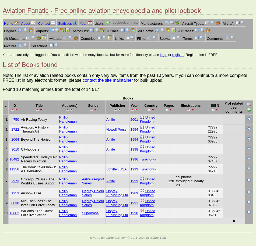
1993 (134, 169)
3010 (15, 149)
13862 (14, 213)
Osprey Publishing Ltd (117, 193)
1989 (134, 193)
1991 (134, 203)
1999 (134, 181)
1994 (134, 129)
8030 (15, 203)
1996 (134, 159)
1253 (15, 193)
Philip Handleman (68, 119)
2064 (15, 139)
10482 (14, 159)
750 (16, 119)
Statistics (67, 24)
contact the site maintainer (108, 80)
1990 (134, 213)
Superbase (90, 213)
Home (11, 24)
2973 (15, 181)
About (28, 24)
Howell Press (116, 129)
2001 (134, 119)
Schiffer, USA (116, 169)
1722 (15, 129)
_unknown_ (148, 159)
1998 (134, 149)
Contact (46, 24)
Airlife (110, 119)
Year (86, 24)
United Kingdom (147, 119)
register (178, 55)
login (163, 55)
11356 (14, 169)
